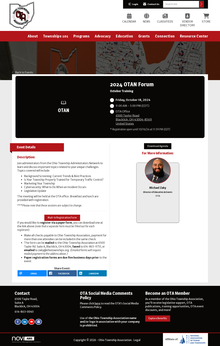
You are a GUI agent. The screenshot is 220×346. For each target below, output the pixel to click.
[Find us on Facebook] (18, 322)
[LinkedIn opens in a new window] (92, 273)
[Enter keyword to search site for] (181, 4)
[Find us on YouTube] (31, 322)
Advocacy (103, 36)
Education (124, 36)
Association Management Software (26, 340)
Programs (81, 36)
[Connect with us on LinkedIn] (24, 322)
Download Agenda (157, 146)
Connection (165, 36)
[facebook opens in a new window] (62, 273)
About (33, 36)
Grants (144, 36)
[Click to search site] (201, 4)
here (98, 303)
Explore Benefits (157, 318)
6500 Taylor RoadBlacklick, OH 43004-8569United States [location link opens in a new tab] (134, 119)
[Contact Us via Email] (38, 322)
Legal (137, 340)
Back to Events (22, 72)
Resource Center (194, 36)
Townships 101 (55, 36)
